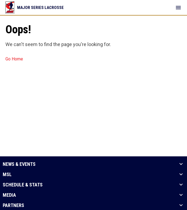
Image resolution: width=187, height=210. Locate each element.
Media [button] (9, 195)
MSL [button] (7, 174)
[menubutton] (178, 7)
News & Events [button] (19, 164)
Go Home (14, 59)
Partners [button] (13, 205)
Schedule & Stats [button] (23, 184)
